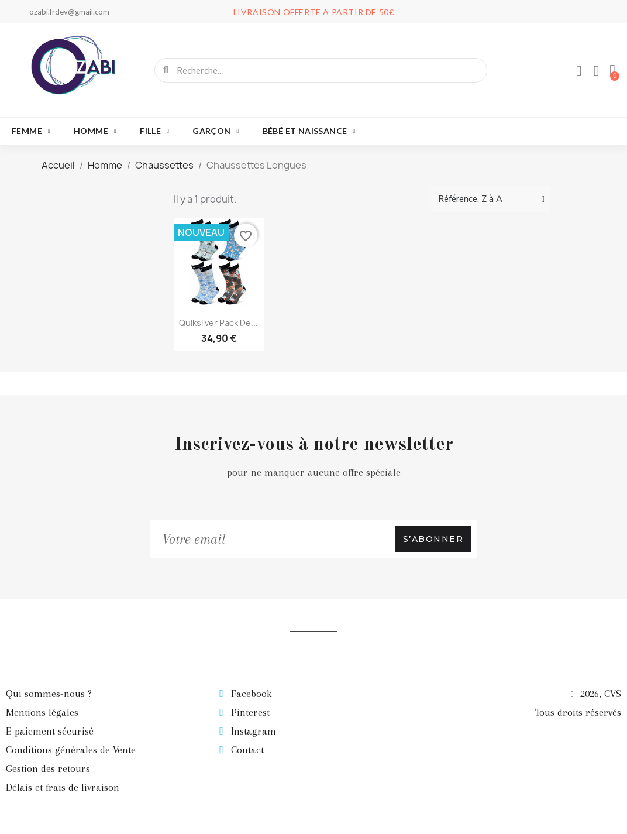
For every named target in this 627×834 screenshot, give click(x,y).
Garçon (215, 131)
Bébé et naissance (309, 131)
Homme (95, 131)
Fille (154, 131)
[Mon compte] (578, 71)
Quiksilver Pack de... (218, 322)
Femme (31, 131)
